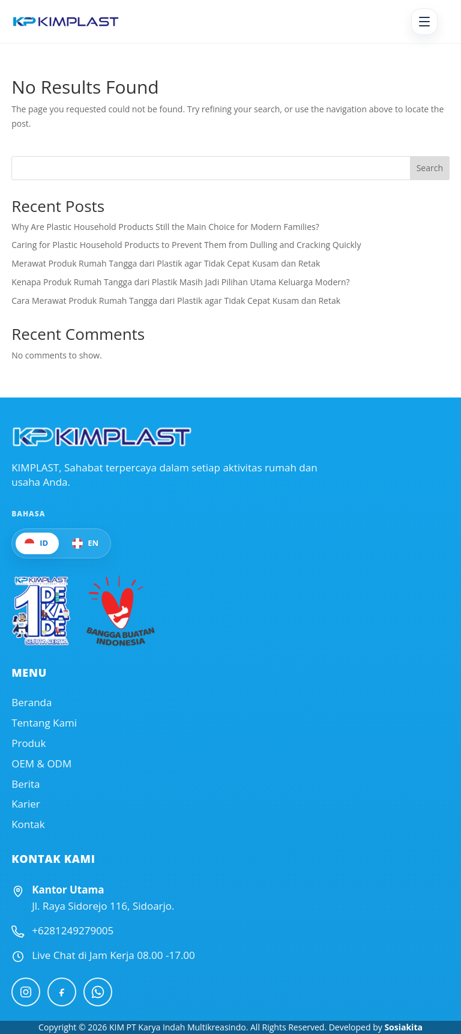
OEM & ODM (41, 763)
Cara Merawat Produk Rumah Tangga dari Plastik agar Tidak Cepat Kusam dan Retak (175, 300)
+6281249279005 (72, 930)
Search (430, 168)
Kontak (28, 824)
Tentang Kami (44, 723)
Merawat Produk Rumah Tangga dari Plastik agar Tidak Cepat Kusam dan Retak (165, 263)
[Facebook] (61, 992)
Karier (25, 804)
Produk (28, 743)
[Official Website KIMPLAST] (101, 436)
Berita (25, 784)
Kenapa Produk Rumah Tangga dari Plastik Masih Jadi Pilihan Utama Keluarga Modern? (180, 282)
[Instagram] (25, 992)
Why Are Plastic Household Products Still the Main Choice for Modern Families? (165, 226)
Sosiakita (403, 1027)
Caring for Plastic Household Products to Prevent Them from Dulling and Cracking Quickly (186, 244)
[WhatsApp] (97, 992)
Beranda (31, 702)
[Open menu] (424, 21)
